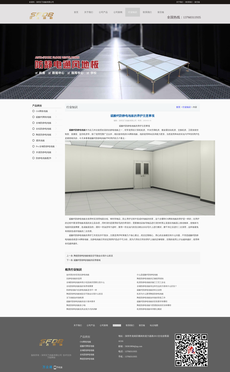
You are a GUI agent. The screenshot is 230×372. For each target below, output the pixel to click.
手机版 (59, 367)
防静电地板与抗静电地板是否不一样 (81, 290)
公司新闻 (118, 12)
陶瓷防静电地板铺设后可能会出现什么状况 (93, 256)
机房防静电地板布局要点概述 (149, 309)
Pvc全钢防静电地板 (45, 146)
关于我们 (179, 2)
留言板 (197, 2)
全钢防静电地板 (43, 123)
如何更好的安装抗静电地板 (77, 275)
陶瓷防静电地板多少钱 (76, 305)
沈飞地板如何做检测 (75, 298)
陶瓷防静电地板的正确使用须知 (150, 278)
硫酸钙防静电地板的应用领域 (87, 260)
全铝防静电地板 (43, 129)
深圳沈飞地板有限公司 (128, 121)
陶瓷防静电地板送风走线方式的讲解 (81, 309)
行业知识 (132, 12)
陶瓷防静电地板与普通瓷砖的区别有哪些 (154, 305)
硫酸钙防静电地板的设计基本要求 (80, 301)
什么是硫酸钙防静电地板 (147, 275)
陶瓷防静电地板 (43, 134)
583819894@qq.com (133, 346)
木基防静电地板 (43, 152)
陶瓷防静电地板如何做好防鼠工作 (151, 298)
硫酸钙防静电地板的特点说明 (149, 290)
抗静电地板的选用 (74, 278)
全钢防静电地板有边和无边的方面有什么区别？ (157, 286)
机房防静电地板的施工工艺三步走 (151, 282)
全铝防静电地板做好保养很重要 (79, 286)
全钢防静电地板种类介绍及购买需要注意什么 (85, 282)
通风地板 (40, 140)
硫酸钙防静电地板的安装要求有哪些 (152, 301)
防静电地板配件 (43, 158)
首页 (76, 12)
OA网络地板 (42, 111)
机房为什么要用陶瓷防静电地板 (150, 294)
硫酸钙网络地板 (43, 117)
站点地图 (154, 325)
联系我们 (189, 2)
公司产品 (103, 12)
